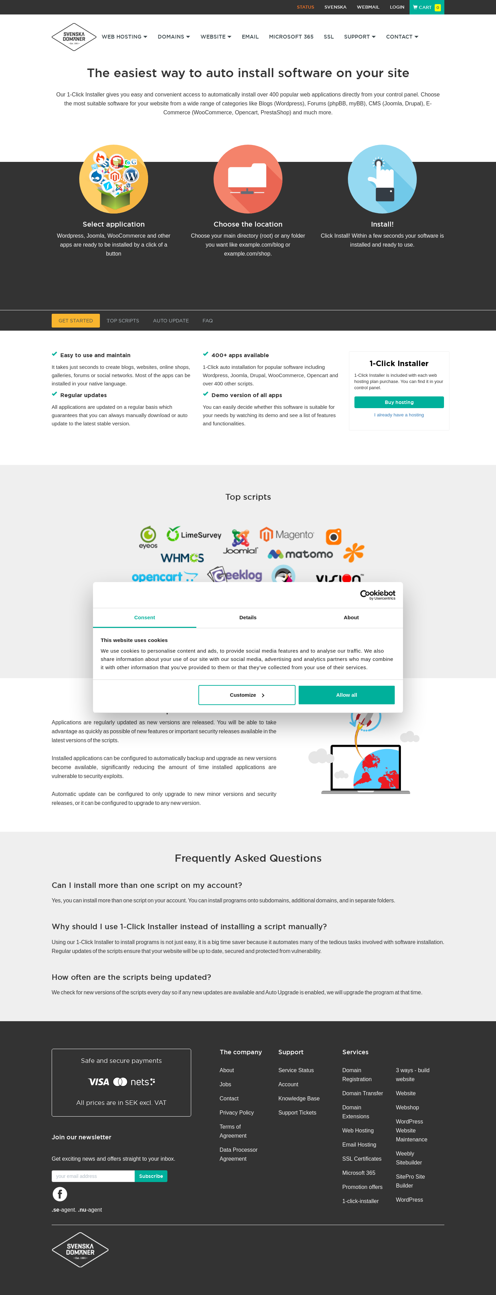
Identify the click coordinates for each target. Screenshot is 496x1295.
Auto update (171, 321)
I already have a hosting (399, 414)
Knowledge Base (299, 1098)
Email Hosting (359, 1145)
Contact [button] (402, 36)
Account (288, 1084)
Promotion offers (362, 1187)
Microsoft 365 (291, 36)
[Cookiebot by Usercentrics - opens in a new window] (365, 595)
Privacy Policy (237, 1113)
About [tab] (351, 617)
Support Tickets (297, 1113)
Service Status (296, 1070)
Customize (247, 695)
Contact (229, 1098)
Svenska (335, 7)
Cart (427, 7)
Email (250, 36)
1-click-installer (360, 1201)
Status (305, 7)
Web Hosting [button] (124, 36)
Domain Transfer (362, 1093)
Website (406, 1093)
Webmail (368, 7)
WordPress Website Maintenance (411, 1130)
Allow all (346, 695)
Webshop (407, 1107)
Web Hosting (358, 1130)
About (227, 1070)
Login (397, 7)
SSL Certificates (362, 1159)
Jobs (225, 1084)
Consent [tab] (144, 617)
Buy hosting (399, 402)
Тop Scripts (123, 321)
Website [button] (215, 36)
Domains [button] (174, 36)
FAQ (208, 321)
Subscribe (151, 1176)
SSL (329, 36)
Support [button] (360, 36)
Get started (76, 321)
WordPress (409, 1200)
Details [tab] (248, 617)
